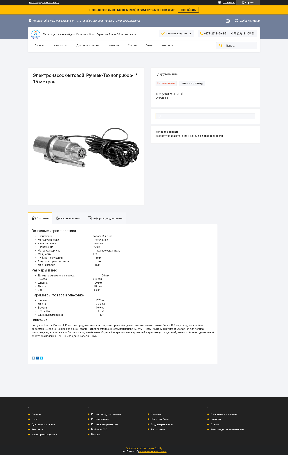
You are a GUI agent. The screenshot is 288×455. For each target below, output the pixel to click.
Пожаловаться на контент (153, 451)
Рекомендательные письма (227, 429)
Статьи (132, 45)
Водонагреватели (162, 424)
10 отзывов (229, 2)
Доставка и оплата (88, 45)
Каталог (59, 45)
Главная (39, 45)
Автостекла (158, 429)
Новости (114, 45)
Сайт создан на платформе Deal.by (144, 448)
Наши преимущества (44, 434)
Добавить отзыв (250, 20)
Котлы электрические (104, 424)
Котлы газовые (100, 419)
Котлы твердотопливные (106, 414)
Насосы (95, 434)
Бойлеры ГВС (99, 429)
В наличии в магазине (224, 414)
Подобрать (188, 10)
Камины (156, 414)
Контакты (167, 45)
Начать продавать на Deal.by (44, 2)
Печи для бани (160, 419)
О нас (149, 45)
